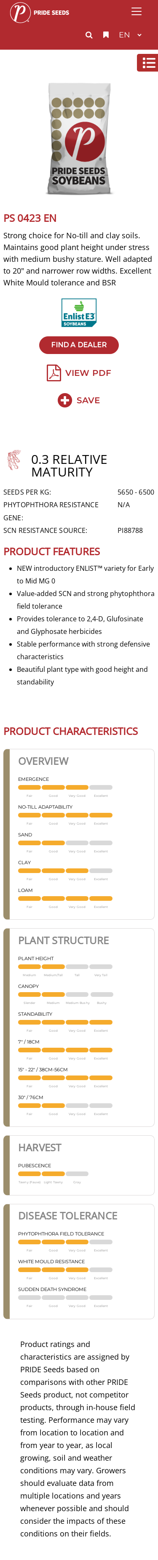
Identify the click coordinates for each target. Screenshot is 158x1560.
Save (79, 400)
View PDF (79, 373)
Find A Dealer (79, 345)
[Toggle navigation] (136, 11)
